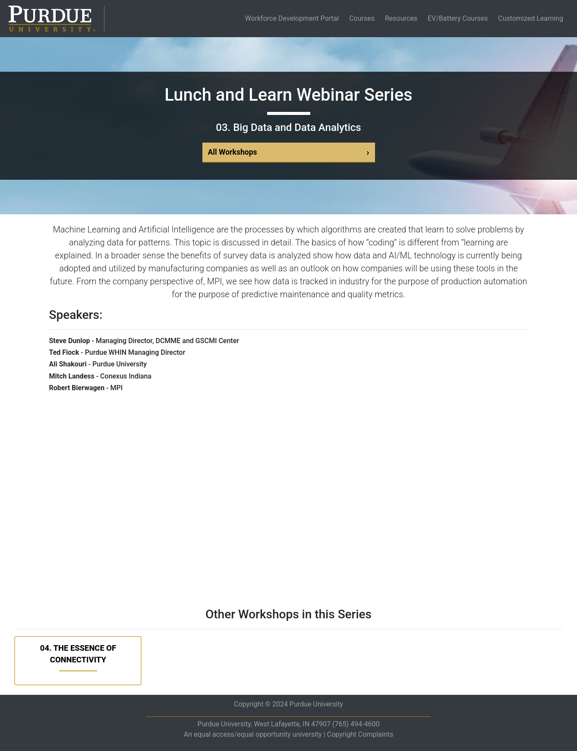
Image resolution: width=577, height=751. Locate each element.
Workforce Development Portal (293, 18)
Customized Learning (530, 18)
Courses (362, 18)
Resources (401, 18)
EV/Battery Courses (458, 18)
